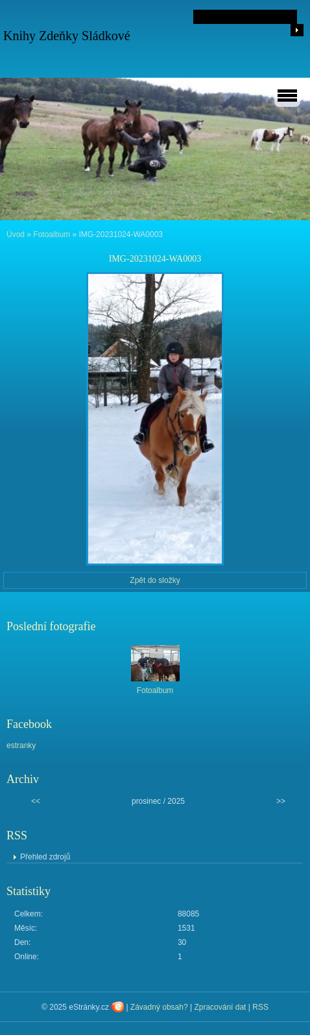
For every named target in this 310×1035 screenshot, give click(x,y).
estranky (21, 745)
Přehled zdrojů (45, 856)
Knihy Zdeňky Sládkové (66, 35)
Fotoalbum (51, 234)
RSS (260, 1007)
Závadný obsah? (159, 1007)
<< (35, 801)
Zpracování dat (220, 1007)
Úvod (15, 234)
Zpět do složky (155, 580)
